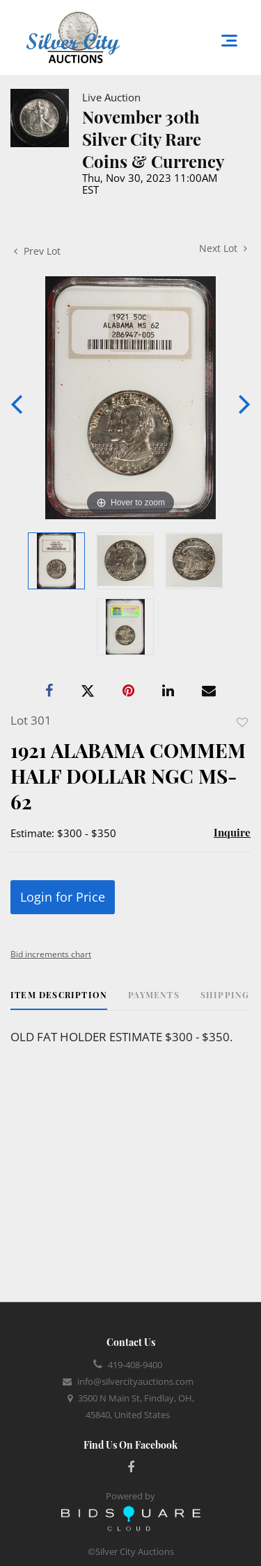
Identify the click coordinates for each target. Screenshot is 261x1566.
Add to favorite (242, 722)
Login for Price (62, 897)
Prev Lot (37, 251)
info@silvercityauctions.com (135, 1381)
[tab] (58, 1000)
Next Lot (223, 248)
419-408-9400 (135, 1364)
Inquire (232, 832)
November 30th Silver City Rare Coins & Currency (153, 139)
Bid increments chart (50, 954)
